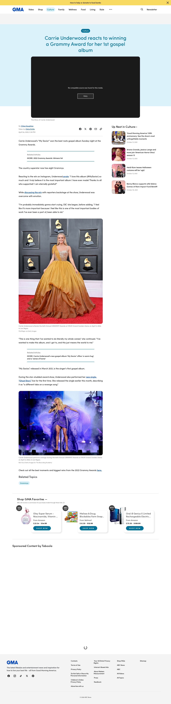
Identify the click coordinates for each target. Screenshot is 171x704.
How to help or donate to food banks (85, 2)
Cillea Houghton (27, 126)
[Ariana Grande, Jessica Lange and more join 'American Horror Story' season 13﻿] (135, 154)
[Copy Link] (101, 129)
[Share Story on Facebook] (80, 129)
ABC (118, 669)
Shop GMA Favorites (30, 499)
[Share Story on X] (85, 129)
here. (99, 470)
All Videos (120, 673)
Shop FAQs (121, 661)
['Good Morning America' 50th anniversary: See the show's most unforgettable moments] (135, 138)
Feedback (97, 682)
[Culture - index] (85, 31)
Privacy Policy (76, 669)
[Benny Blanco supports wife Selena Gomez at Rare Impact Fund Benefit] (135, 187)
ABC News (121, 665)
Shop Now (42, 528)
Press (96, 677)
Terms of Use (75, 665)
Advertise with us (77, 686)
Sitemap (143, 661)
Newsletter (152, 9)
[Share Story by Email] (96, 129)
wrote (66, 176)
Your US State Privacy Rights (102, 662)
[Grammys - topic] (24, 483)
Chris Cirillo (30, 129)
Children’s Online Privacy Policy (77, 681)
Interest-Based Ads (101, 667)
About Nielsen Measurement (99, 672)
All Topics (120, 677)
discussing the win (33, 192)
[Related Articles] (60, 156)
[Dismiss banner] (167, 2)
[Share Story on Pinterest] (90, 129)
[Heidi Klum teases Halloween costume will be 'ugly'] (135, 170)
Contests (74, 661)
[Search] (142, 9)
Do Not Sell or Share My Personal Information (80, 674)
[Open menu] (110, 9)
